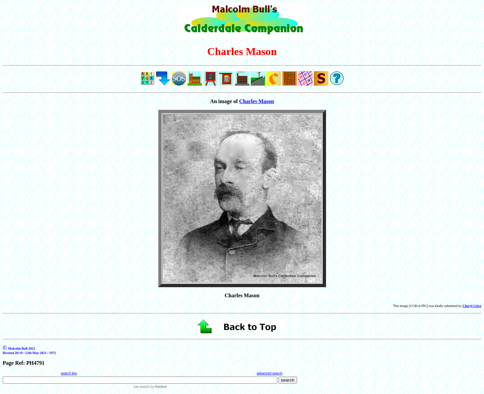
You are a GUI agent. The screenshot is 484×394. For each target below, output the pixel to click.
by (158, 387)
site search (141, 387)
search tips (69, 373)
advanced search (269, 373)
